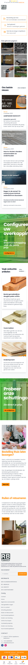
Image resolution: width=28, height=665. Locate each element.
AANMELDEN (22, 574)
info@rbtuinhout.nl (7, 642)
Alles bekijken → (22, 88)
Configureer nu (9, 253)
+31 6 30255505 (6, 641)
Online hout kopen (6, 620)
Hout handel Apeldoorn (7, 615)
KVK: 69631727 (5, 587)
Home (2, 599)
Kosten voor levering (6, 618)
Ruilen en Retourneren (7, 612)
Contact (3, 596)
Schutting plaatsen (6, 610)
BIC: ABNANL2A (5, 584)
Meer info (5, 484)
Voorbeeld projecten (7, 623)
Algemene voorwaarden (8, 602)
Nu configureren (9, 410)
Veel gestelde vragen (7, 604)
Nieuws (5, 112)
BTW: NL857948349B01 (7, 590)
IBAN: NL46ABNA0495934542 (9, 582)
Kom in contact (5, 607)
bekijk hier (21, 2)
